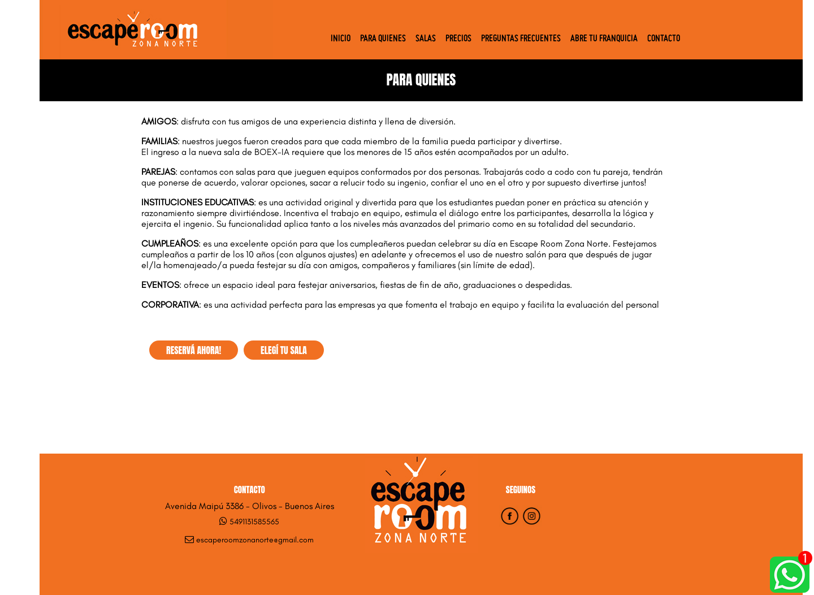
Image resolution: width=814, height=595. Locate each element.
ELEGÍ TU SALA (284, 350)
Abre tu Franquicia (604, 39)
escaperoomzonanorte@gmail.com (255, 540)
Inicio (340, 39)
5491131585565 (254, 522)
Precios (458, 39)
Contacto (663, 39)
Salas (425, 39)
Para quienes (383, 39)
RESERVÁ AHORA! (193, 350)
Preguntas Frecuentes (521, 39)
